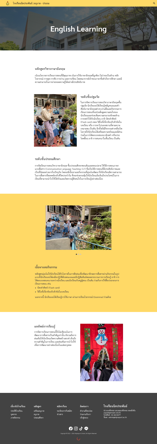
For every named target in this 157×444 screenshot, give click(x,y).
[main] (78, 28)
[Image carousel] (78, 230)
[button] (154, 3)
